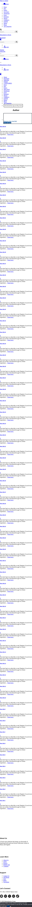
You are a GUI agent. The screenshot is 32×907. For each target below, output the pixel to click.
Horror (5, 18)
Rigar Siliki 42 (3, 320)
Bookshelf (3, 37)
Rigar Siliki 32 (3, 434)
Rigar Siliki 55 (3, 172)
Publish (2, 50)
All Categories (7, 26)
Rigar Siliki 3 (2, 777)
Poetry (5, 10)
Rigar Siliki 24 (3, 526)
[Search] (1, 30)
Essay (5, 15)
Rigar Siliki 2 (2, 789)
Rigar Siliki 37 (3, 377)
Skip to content (4, 0)
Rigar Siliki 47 (3, 263)
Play (5, 8)
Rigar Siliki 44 (3, 297)
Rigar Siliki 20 (3, 583)
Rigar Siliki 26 (3, 503)
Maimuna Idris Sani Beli (10, 121)
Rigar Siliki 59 (3, 126)
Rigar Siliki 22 (3, 549)
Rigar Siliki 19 (3, 594)
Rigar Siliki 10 (3, 697)
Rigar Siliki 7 (2, 731)
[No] (10, 906)
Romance (6, 16)
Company (6, 866)
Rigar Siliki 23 (3, 537)
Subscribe (2, 51)
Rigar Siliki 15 (3, 640)
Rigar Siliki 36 (3, 389)
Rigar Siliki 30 (3, 457)
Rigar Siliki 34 (3, 412)
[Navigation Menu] (0, 53)
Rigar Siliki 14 (3, 652)
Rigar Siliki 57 (3, 149)
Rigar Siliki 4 (2, 766)
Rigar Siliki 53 (3, 195)
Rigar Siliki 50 (3, 229)
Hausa (5, 23)
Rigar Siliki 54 (3, 183)
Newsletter (6, 882)
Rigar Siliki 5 (2, 754)
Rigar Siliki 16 (3, 629)
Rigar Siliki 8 (2, 720)
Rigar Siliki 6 (2, 743)
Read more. (10, 134)
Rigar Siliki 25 (3, 514)
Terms (5, 861)
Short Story (7, 89)
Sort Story (6, 12)
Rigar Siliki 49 (3, 240)
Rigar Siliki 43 (3, 309)
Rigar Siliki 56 (3, 160)
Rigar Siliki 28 (3, 480)
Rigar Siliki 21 (3, 560)
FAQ (4, 879)
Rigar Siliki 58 (3, 137)
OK (8, 906)
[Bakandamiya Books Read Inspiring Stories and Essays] (16, 35)
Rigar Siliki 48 (3, 252)
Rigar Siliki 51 (3, 217)
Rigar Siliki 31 (3, 446)
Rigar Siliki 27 (3, 492)
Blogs (5, 25)
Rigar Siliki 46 (3, 275)
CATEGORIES (8, 83)
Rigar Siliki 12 (3, 674)
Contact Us (6, 876)
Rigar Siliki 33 (3, 423)
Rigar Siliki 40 (3, 343)
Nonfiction (6, 13)
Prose (5, 7)
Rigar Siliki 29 (3, 469)
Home (5, 77)
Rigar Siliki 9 (2, 709)
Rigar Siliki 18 (3, 606)
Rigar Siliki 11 (3, 686)
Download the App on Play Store (13, 105)
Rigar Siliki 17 (3, 617)
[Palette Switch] (16, 39)
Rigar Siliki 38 (3, 366)
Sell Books (6, 877)
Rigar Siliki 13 (3, 663)
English (6, 21)
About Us (6, 860)
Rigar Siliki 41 (3, 332)
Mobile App (6, 864)
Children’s (6, 20)
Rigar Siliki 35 (3, 400)
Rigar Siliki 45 (3, 286)
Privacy (5, 863)
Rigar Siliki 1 (2, 800)
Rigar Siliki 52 (3, 206)
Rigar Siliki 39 (3, 355)
